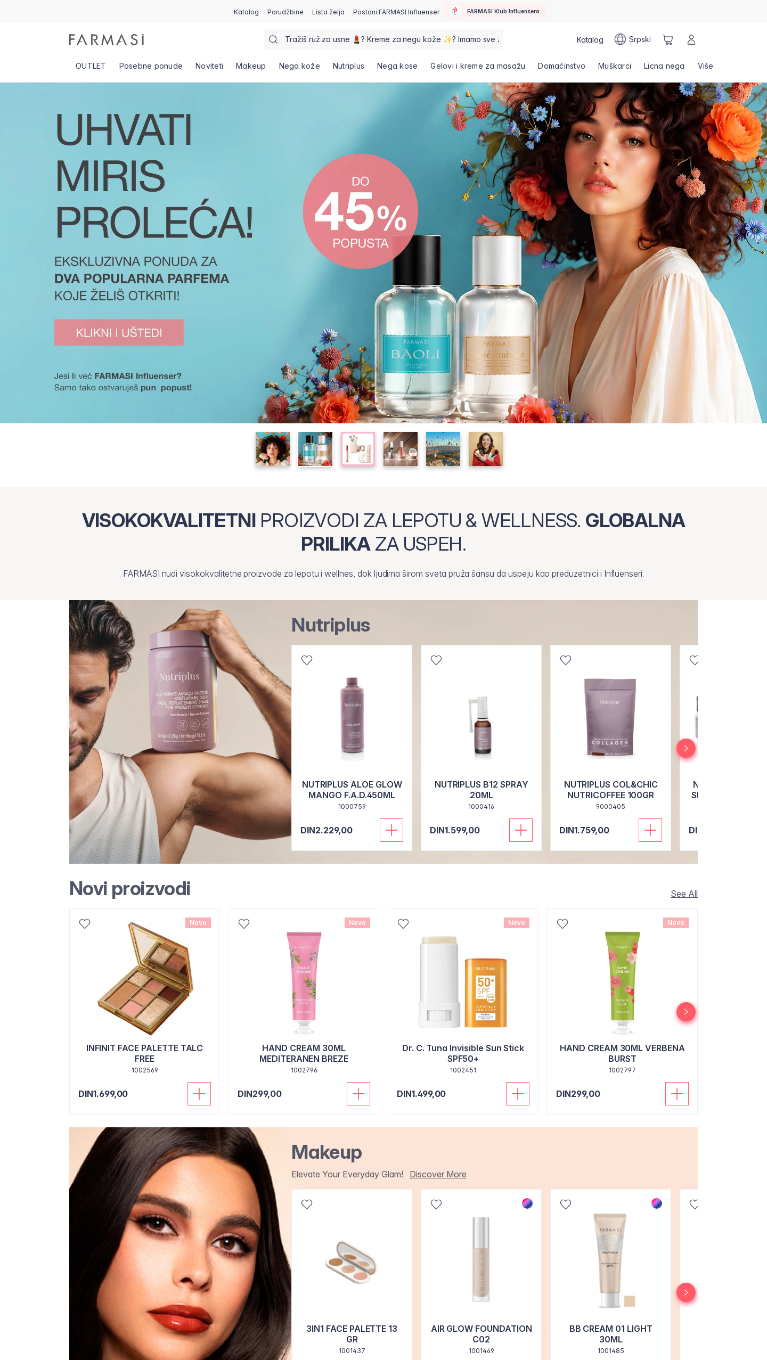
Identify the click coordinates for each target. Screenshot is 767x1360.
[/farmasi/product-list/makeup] (251, 69)
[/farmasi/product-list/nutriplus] (349, 69)
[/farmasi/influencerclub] (495, 11)
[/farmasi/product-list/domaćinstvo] (562, 69)
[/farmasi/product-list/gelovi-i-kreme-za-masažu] (478, 69)
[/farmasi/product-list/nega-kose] (397, 69)
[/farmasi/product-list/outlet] (91, 69)
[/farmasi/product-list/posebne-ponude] (151, 69)
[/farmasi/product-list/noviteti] (209, 69)
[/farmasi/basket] (668, 39)
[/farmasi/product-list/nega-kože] (300, 69)
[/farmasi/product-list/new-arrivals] (681, 893)
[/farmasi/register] (285, 11)
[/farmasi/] (106, 40)
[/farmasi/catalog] (246, 11)
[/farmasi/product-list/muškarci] (615, 69)
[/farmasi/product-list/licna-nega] (664, 69)
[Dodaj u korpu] (391, 830)
